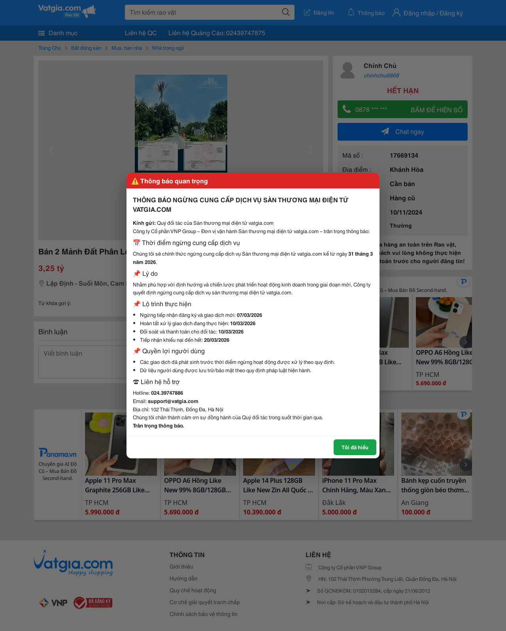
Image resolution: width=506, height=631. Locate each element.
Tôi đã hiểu (355, 446)
